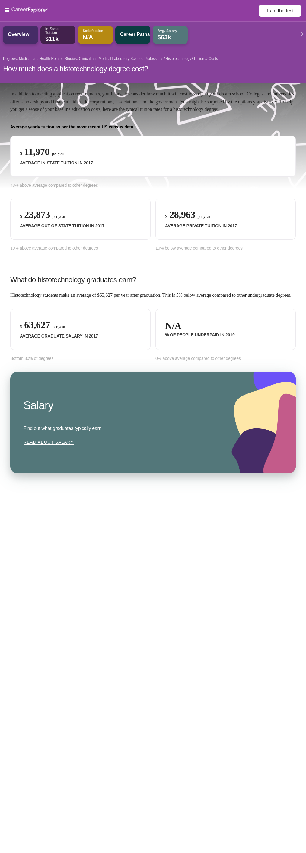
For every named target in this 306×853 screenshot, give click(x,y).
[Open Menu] (132, 10)
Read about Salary (49, 442)
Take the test (280, 10)
